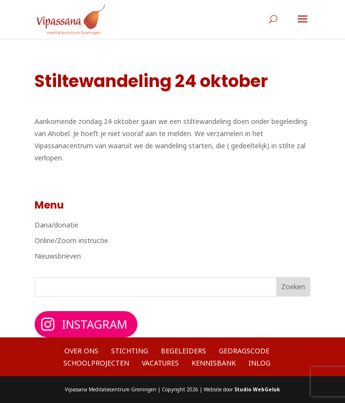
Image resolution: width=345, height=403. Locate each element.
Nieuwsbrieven (58, 256)
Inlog (259, 363)
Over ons (81, 350)
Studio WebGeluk (257, 389)
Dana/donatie (56, 224)
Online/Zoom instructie (71, 240)
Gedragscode (244, 350)
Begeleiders (183, 350)
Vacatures (160, 363)
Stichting (129, 350)
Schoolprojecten (96, 363)
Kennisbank (214, 363)
